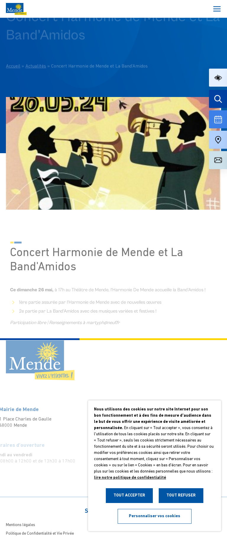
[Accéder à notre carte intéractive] (218, 140)
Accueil (13, 60)
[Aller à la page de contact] (218, 160)
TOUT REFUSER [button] (181, 495)
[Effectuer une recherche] (218, 99)
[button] (218, 78)
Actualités (35, 60)
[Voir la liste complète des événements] (218, 119)
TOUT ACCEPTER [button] (129, 495)
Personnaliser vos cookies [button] (154, 516)
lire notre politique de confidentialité (130, 477)
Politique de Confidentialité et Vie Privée (40, 533)
